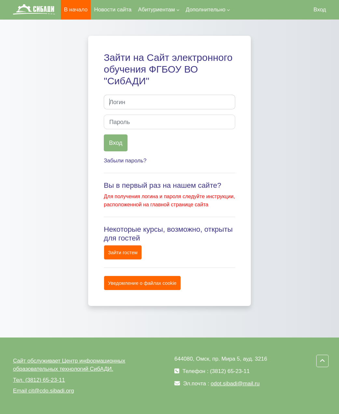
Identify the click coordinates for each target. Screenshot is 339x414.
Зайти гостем (123, 252)
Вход (320, 10)
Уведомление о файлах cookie (142, 283)
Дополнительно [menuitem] (205, 10)
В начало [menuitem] (76, 10)
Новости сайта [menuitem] (112, 10)
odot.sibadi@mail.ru (235, 383)
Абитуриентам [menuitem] (156, 10)
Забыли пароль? (125, 161)
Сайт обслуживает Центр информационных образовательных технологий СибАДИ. (69, 365)
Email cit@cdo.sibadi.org (43, 391)
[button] (322, 361)
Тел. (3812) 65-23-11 (39, 380)
